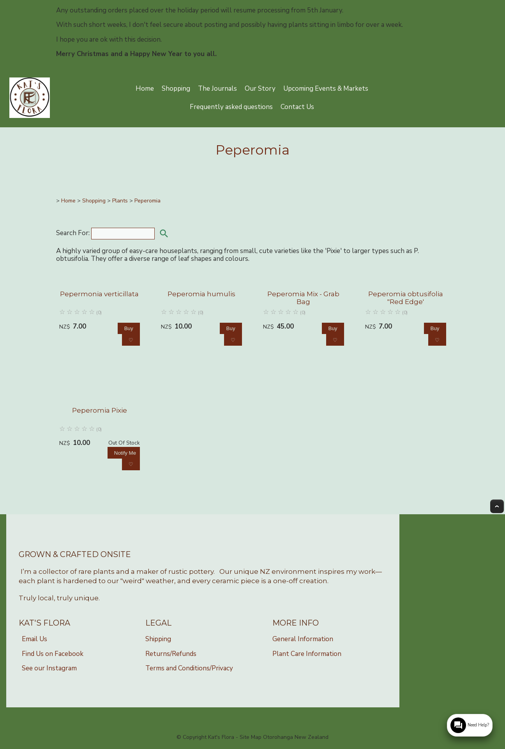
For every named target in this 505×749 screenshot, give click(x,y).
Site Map (250, 737)
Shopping (176, 88)
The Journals (217, 88)
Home (145, 88)
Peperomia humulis (201, 294)
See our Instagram (49, 668)
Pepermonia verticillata (99, 294)
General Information (302, 639)
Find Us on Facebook (52, 653)
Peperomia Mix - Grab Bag (303, 298)
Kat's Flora (221, 737)
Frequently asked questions (231, 106)
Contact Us (297, 106)
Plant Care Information (306, 653)
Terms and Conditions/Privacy (189, 668)
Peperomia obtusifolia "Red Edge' (405, 298)
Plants (120, 200)
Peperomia (147, 200)
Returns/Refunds (170, 653)
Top (497, 506)
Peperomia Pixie (99, 410)
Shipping (158, 639)
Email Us (34, 639)
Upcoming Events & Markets (325, 88)
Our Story (260, 88)
